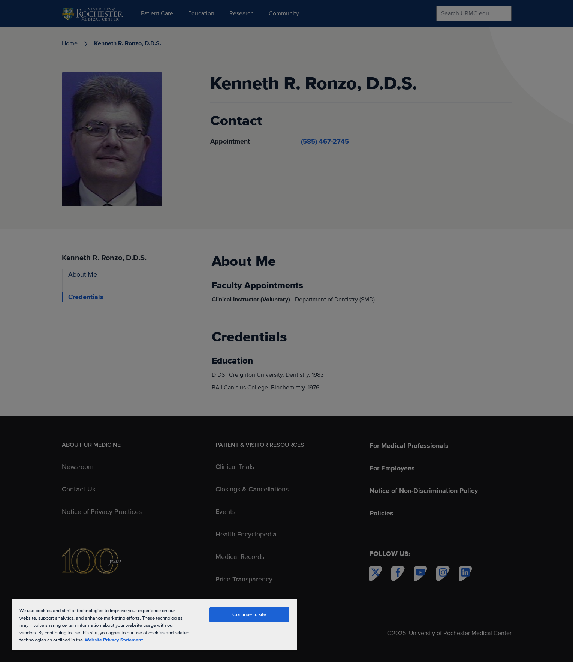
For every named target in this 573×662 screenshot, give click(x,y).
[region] (154, 624)
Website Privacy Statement (114, 640)
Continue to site (249, 614)
